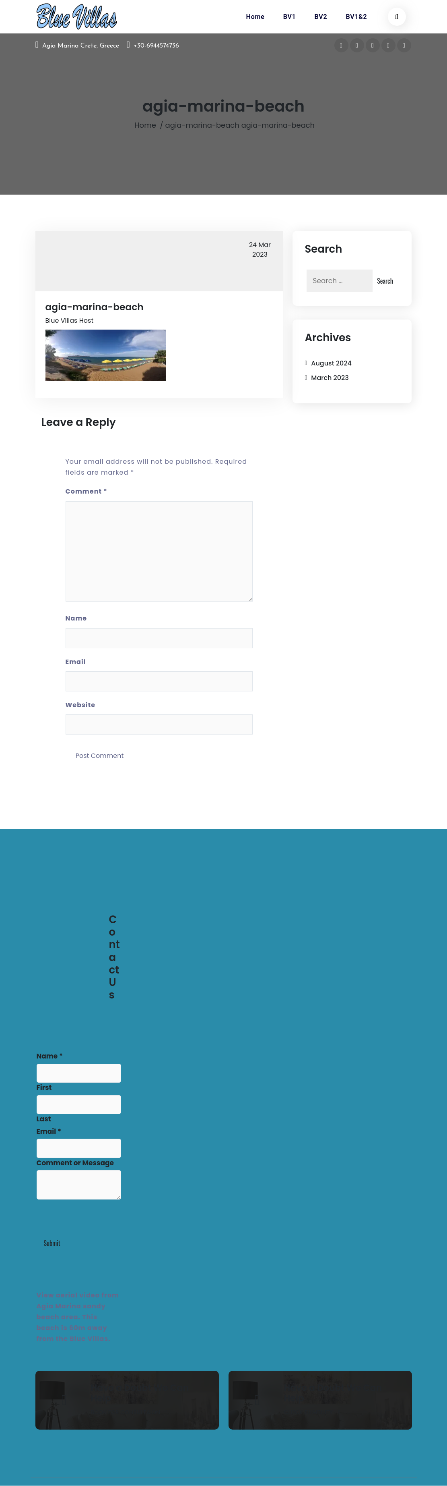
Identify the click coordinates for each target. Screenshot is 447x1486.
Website (81, 705)
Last (44, 1120)
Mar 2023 (260, 249)
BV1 (289, 17)
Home (255, 17)
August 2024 (331, 363)
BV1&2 (356, 17)
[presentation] (98, 1219)
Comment (86, 492)
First (44, 1088)
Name (76, 619)
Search (385, 281)
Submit (52, 1243)
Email (76, 662)
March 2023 (329, 377)
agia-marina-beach (202, 126)
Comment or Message (75, 1163)
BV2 (321, 17)
